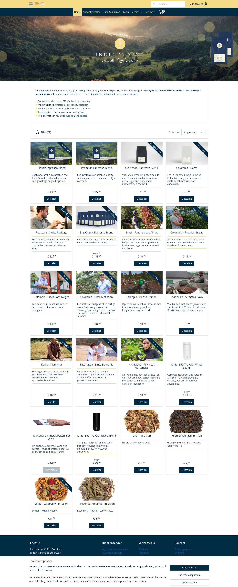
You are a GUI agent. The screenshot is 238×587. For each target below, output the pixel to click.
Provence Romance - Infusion (96, 503)
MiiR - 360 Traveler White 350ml (186, 366)
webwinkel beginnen (137, 581)
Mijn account (198, 4)
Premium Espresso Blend (96, 168)
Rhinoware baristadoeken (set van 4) (51, 437)
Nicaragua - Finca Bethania (96, 364)
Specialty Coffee (91, 11)
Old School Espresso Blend (141, 168)
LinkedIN (143, 560)
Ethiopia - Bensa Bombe (141, 297)
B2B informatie (110, 567)
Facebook (143, 552)
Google (69, 115)
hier (46, 112)
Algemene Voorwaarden (115, 549)
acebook (71, 104)
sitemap (117, 581)
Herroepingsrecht (111, 556)
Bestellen (51, 198)
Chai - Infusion (142, 435)
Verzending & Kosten (113, 563)
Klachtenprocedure (112, 552)
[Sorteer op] (193, 132)
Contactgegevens (184, 549)
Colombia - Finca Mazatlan (96, 297)
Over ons (179, 552)
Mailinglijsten (181, 556)
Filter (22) (43, 132)
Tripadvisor (81, 115)
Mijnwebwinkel (165, 581)
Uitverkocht (51, 469)
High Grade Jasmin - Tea (187, 435)
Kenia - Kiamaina (51, 364)
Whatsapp (59, 104)
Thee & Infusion (111, 11)
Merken (137, 11)
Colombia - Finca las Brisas (186, 232)
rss (124, 581)
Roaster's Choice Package (51, 232)
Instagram (83, 104)
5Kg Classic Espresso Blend (96, 232)
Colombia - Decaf (186, 168)
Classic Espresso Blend (51, 168)
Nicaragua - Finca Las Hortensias (141, 366)
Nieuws (150, 11)
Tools (126, 11)
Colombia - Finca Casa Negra (51, 297)
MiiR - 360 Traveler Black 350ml (96, 435)
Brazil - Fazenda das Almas (141, 232)
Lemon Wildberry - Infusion (51, 503)
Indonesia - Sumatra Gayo (187, 297)
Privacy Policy (109, 560)
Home (77, 11)
